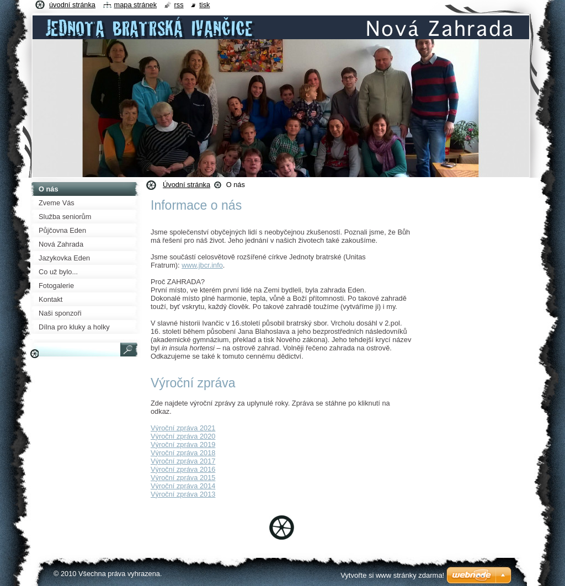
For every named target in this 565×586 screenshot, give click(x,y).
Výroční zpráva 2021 (183, 428)
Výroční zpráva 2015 (183, 477)
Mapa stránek (135, 5)
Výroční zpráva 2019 (183, 444)
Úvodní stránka (186, 184)
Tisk (204, 5)
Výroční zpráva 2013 (183, 494)
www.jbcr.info (202, 265)
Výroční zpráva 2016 (183, 469)
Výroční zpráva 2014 (183, 486)
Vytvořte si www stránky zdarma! (392, 575)
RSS (179, 5)
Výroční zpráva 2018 (183, 453)
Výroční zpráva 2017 (183, 461)
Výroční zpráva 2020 (183, 436)
